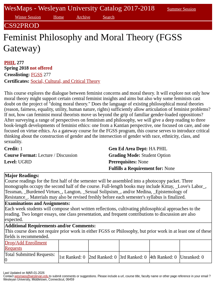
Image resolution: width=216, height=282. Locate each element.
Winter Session (28, 17)
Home (58, 17)
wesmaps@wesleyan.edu (31, 276)
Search (109, 17)
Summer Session (181, 9)
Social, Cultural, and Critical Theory (65, 81)
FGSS (36, 74)
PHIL (10, 62)
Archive (83, 17)
